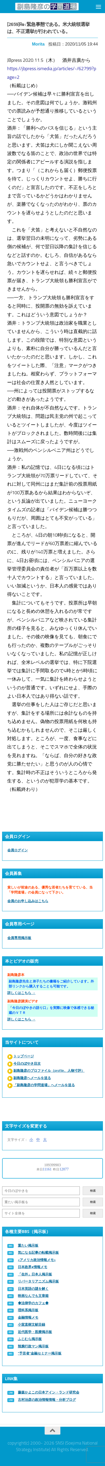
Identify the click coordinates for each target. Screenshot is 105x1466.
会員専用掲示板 (19, 938)
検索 (93, 1190)
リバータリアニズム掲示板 (38, 1281)
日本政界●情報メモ (32, 1267)
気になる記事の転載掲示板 (38, 1252)
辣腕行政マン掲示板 (33, 1346)
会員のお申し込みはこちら (27, 901)
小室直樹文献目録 (31, 1324)
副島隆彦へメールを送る (32, 1078)
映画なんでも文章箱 (33, 1296)
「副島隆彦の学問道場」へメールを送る (44, 1085)
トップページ (23, 1056)
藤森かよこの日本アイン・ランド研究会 (48, 1392)
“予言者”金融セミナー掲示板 (39, 1353)
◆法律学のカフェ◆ (33, 1303)
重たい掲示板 (28, 1245)
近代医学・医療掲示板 (35, 1332)
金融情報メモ (28, 1317)
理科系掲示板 (28, 1310)
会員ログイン (17, 850)
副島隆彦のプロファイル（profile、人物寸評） (49, 1071)
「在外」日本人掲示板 (35, 1274)
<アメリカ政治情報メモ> (37, 1260)
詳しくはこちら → (21, 993)
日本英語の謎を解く (33, 1289)
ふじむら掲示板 (30, 1339)
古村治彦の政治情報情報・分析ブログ (47, 1400)
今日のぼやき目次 (27, 1063)
